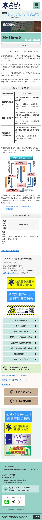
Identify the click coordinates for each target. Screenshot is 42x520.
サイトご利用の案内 (8, 466)
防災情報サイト (12, 15)
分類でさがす (21, 13)
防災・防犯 (30, 13)
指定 (7, 206)
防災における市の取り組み (21, 337)
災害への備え (23, 15)
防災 (36, 13)
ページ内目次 (21, 46)
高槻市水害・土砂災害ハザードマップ (15, 380)
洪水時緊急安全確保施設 (10, 251)
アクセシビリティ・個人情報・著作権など (15, 469)
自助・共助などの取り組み (21, 348)
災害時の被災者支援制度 (21, 343)
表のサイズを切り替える (21, 88)
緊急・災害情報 (21, 320)
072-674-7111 (24, 488)
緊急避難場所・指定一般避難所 (20, 206)
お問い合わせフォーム (11, 273)
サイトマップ (35, 469)
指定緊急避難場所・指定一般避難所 (14, 375)
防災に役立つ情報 (21, 332)
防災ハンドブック (21, 359)
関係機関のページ (21, 354)
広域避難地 (9, 209)
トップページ (12, 13)
